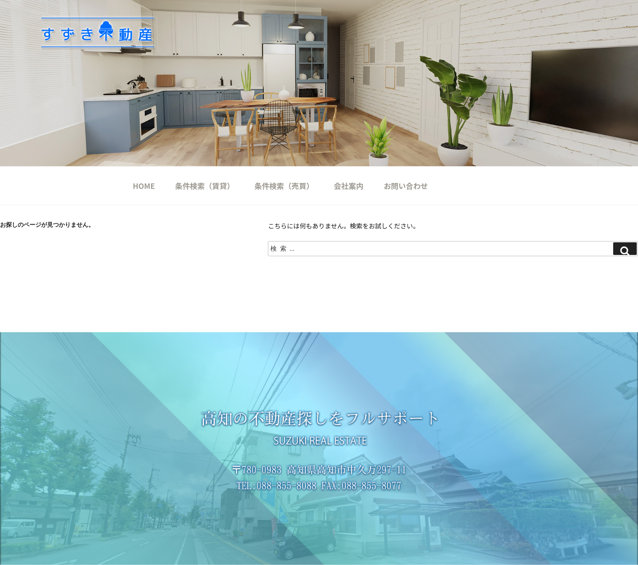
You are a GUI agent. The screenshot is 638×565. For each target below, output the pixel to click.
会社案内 (348, 185)
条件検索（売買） (284, 185)
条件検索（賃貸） (204, 185)
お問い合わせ (406, 185)
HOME (144, 185)
